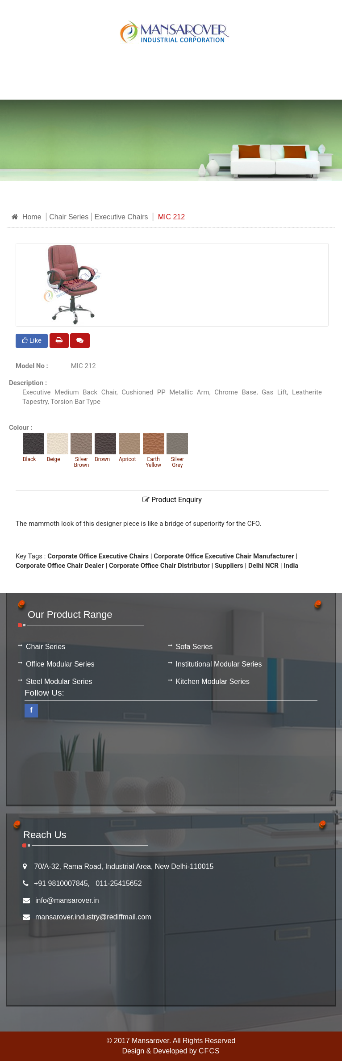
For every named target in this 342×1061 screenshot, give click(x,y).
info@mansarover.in (67, 900)
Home (27, 217)
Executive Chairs (121, 217)
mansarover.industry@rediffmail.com (93, 917)
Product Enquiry (172, 499)
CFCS (209, 1051)
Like (32, 340)
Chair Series (68, 217)
